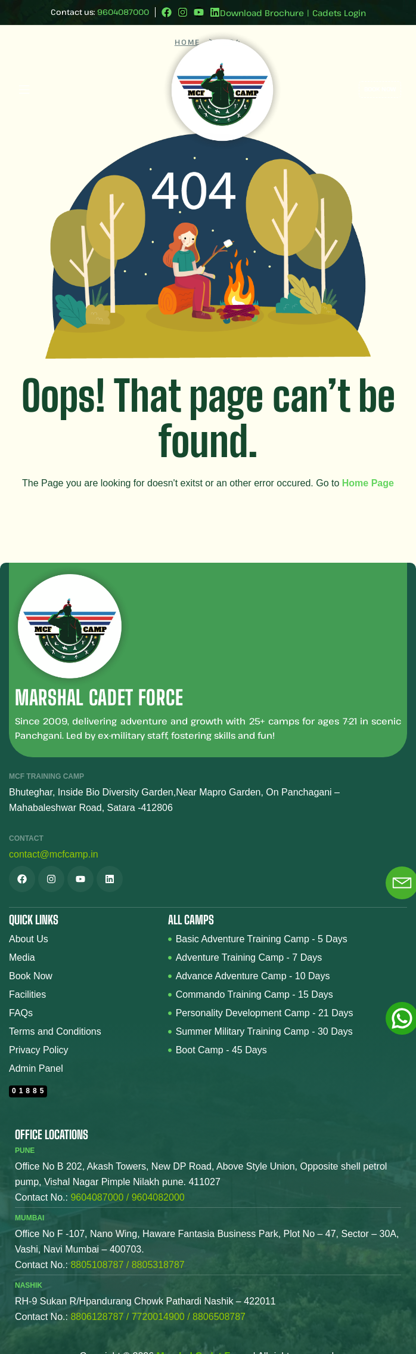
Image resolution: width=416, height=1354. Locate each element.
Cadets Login (339, 12)
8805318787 (158, 1265)
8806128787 (96, 1317)
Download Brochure (262, 12)
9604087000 (123, 12)
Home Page (368, 483)
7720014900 (158, 1317)
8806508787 (219, 1317)
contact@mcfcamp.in (53, 854)
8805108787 (96, 1265)
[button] (78, 89)
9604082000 (158, 1197)
